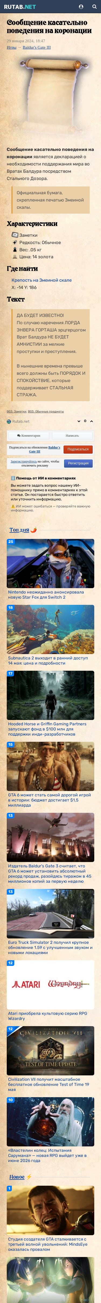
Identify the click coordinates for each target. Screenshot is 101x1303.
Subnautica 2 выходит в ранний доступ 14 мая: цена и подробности (48, 660)
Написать (72, 435)
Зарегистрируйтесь (24, 461)
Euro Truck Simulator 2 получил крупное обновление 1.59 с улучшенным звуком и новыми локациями (50, 947)
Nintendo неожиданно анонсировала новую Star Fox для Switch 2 (46, 594)
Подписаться (78, 449)
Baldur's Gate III (37, 47)
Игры (11, 47)
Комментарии (28, 435)
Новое (17, 1177)
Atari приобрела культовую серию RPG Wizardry (47, 1016)
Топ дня (19, 530)
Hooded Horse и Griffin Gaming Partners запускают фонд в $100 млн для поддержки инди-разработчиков (47, 729)
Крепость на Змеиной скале (42, 280)
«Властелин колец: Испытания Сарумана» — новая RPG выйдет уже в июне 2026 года (47, 1155)
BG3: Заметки (16, 411)
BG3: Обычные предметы (46, 411)
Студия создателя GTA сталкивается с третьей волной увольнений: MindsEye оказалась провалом (48, 1244)
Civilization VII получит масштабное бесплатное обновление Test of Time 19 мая (48, 1084)
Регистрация (78, 463)
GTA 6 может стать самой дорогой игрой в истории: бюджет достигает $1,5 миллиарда (49, 800)
